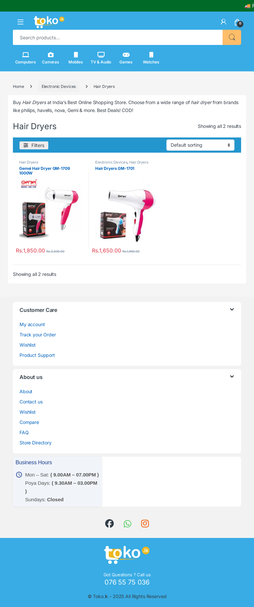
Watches (151, 58)
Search (232, 37)
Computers (25, 58)
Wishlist (28, 345)
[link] (223, 22)
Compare (29, 422)
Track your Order (38, 334)
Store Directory (36, 442)
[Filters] (34, 145)
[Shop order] (200, 145)
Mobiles (75, 58)
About (26, 391)
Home (18, 86)
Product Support (37, 355)
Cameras (50, 58)
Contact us (31, 401)
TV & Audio (101, 58)
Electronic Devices (59, 86)
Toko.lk (100, 596)
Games (126, 58)
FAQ (24, 432)
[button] (20, 22)
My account (32, 324)
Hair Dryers (28, 162)
